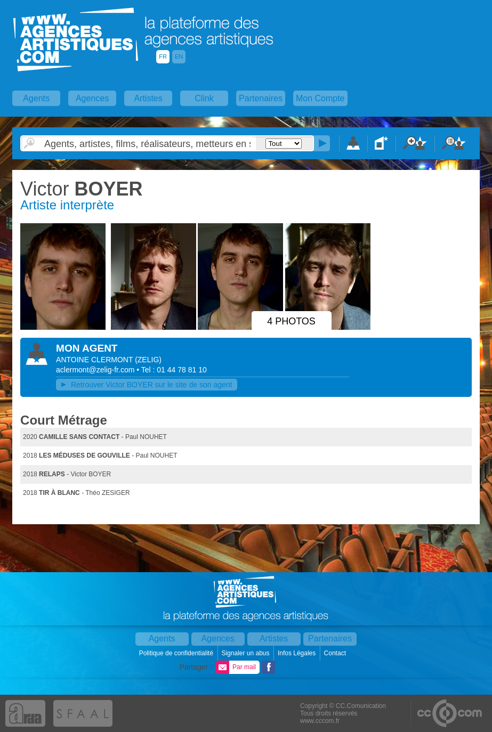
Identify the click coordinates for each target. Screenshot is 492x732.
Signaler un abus (246, 653)
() (148, 359)
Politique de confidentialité (177, 653)
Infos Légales (298, 653)
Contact (336, 653)
